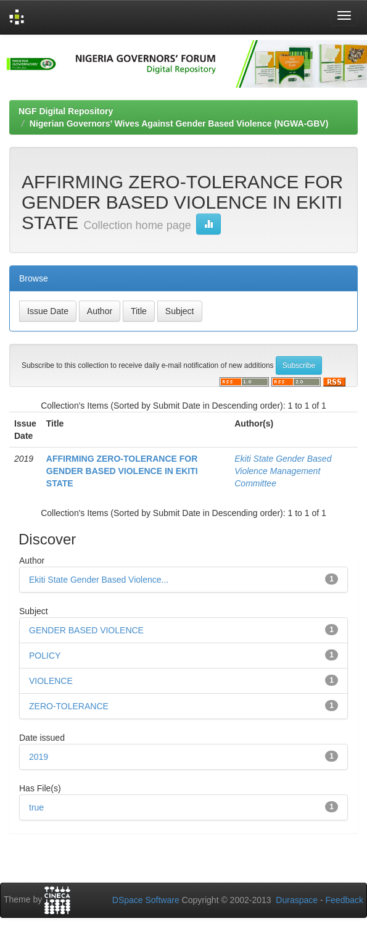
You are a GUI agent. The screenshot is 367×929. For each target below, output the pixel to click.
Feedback (344, 900)
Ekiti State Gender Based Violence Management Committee (282, 471)
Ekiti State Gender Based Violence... (98, 580)
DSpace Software (145, 900)
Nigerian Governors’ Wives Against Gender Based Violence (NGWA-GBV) (179, 123)
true (36, 807)
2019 (38, 757)
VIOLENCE (51, 681)
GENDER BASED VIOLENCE (86, 630)
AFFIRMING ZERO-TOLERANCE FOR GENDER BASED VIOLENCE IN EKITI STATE (122, 471)
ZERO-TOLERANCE (69, 706)
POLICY (44, 655)
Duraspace (297, 900)
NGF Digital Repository (66, 111)
